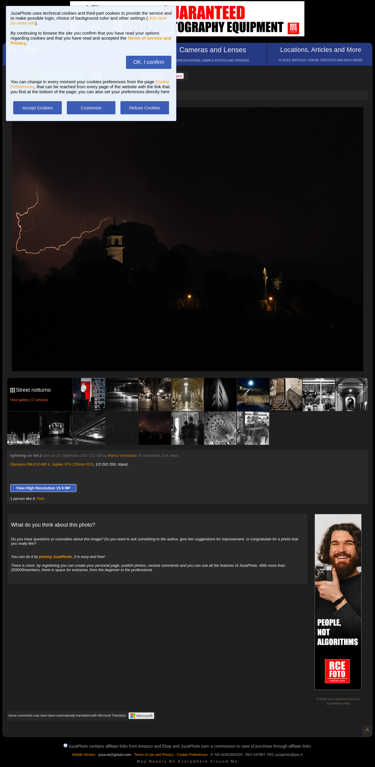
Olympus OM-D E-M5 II (30, 464)
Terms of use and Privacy (154, 755)
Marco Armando (122, 455)
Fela (40, 498)
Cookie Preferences (192, 755)
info (346, 703)
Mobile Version (84, 755)
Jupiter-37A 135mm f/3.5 (72, 464)
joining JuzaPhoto (55, 556)
